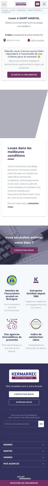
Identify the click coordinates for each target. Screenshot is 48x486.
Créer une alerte (37, 40)
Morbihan (21, 10)
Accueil (5, 10)
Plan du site (10, 477)
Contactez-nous (24, 205)
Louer (12, 10)
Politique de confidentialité (15, 479)
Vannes (24, 412)
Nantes (24, 406)
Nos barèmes (21, 477)
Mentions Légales (34, 477)
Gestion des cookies (35, 479)
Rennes (24, 399)
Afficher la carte (13, 40)
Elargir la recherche (24, 75)
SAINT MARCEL (34, 10)
